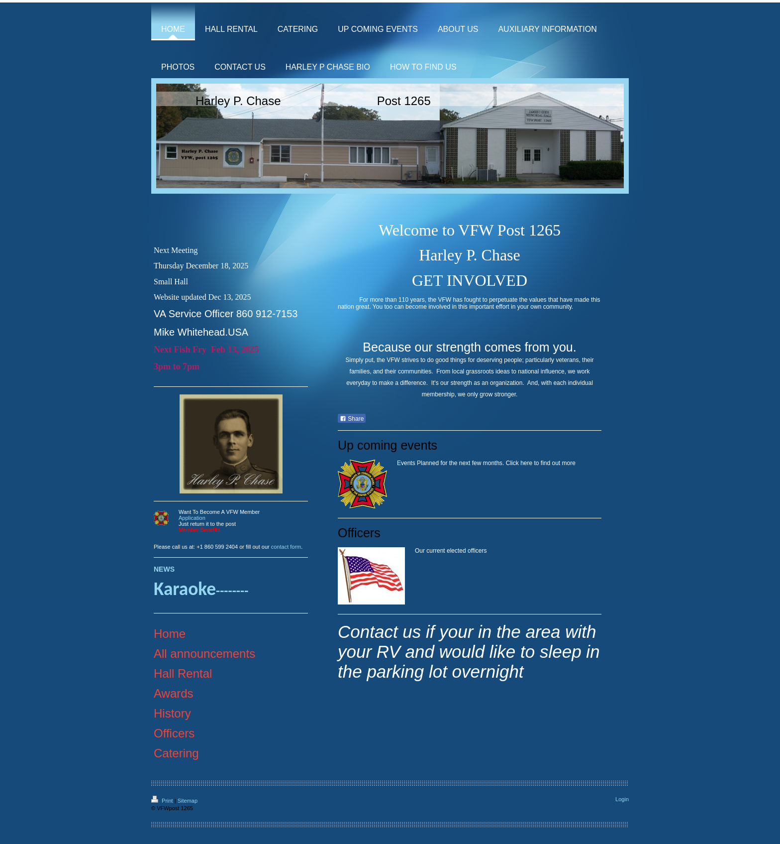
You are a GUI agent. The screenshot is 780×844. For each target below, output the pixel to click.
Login (622, 799)
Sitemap (187, 801)
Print (163, 801)
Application (192, 518)
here (526, 463)
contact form (286, 547)
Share (352, 418)
